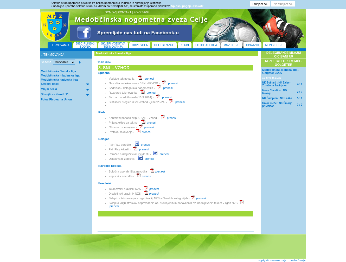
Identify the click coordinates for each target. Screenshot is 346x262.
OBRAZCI (252, 45)
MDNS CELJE (274, 45)
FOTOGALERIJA (206, 45)
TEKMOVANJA (59, 45)
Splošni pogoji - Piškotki (187, 6)
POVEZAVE (141, 12)
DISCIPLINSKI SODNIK (85, 45)
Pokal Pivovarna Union (56, 99)
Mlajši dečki (49, 89)
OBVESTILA (140, 45)
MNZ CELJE (232, 45)
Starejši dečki (50, 83)
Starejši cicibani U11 (55, 94)
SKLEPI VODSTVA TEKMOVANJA (113, 45)
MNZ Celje (280, 260)
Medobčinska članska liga (58, 71)
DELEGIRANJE (164, 45)
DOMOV (110, 12)
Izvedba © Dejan (297, 260)
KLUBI (185, 45)
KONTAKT (124, 12)
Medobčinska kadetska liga (59, 79)
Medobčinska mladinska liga (60, 75)
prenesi (149, 78)
